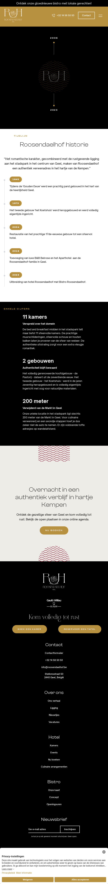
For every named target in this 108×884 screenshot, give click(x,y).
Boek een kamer (29, 629)
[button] (100, 15)
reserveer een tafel (80, 629)
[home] (13, 15)
